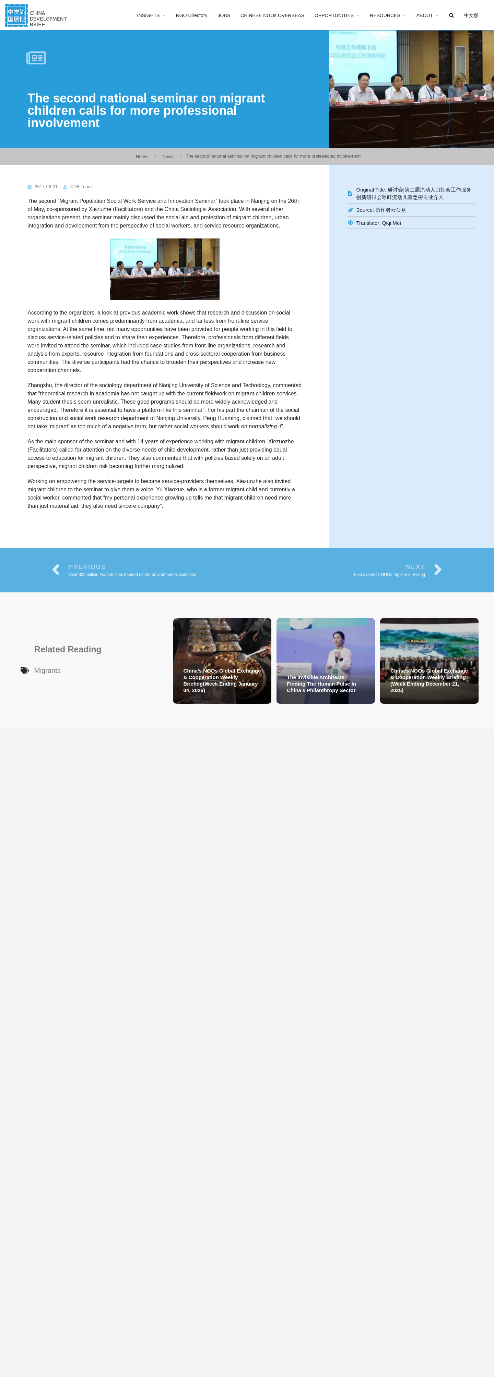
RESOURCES (385, 15)
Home (142, 156)
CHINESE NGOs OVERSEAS (272, 15)
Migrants (47, 670)
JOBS (223, 15)
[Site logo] (37, 14)
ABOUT (424, 15)
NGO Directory (192, 15)
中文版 (471, 15)
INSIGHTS (148, 15)
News (168, 156)
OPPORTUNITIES (334, 15)
